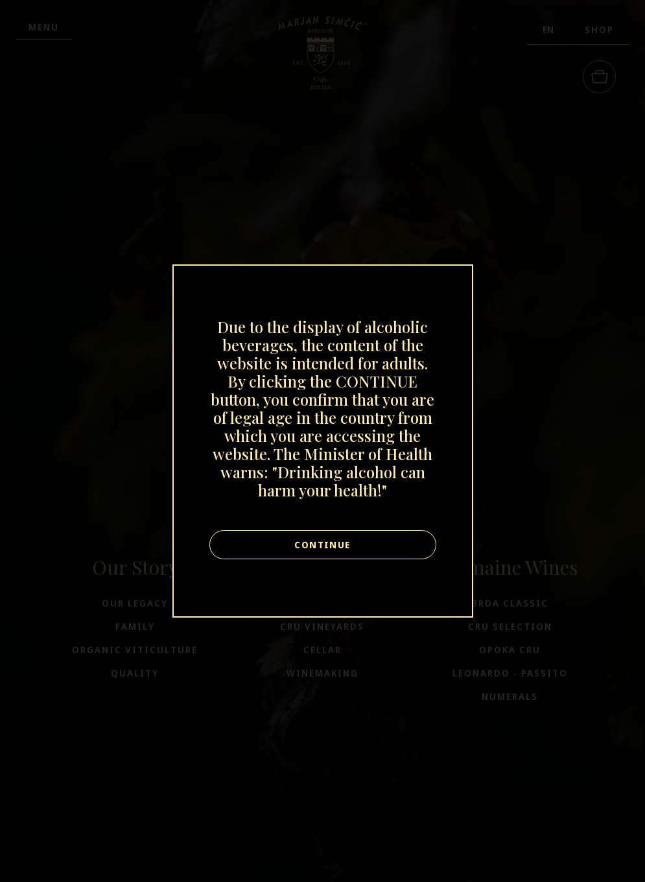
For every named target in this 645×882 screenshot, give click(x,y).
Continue (322, 545)
